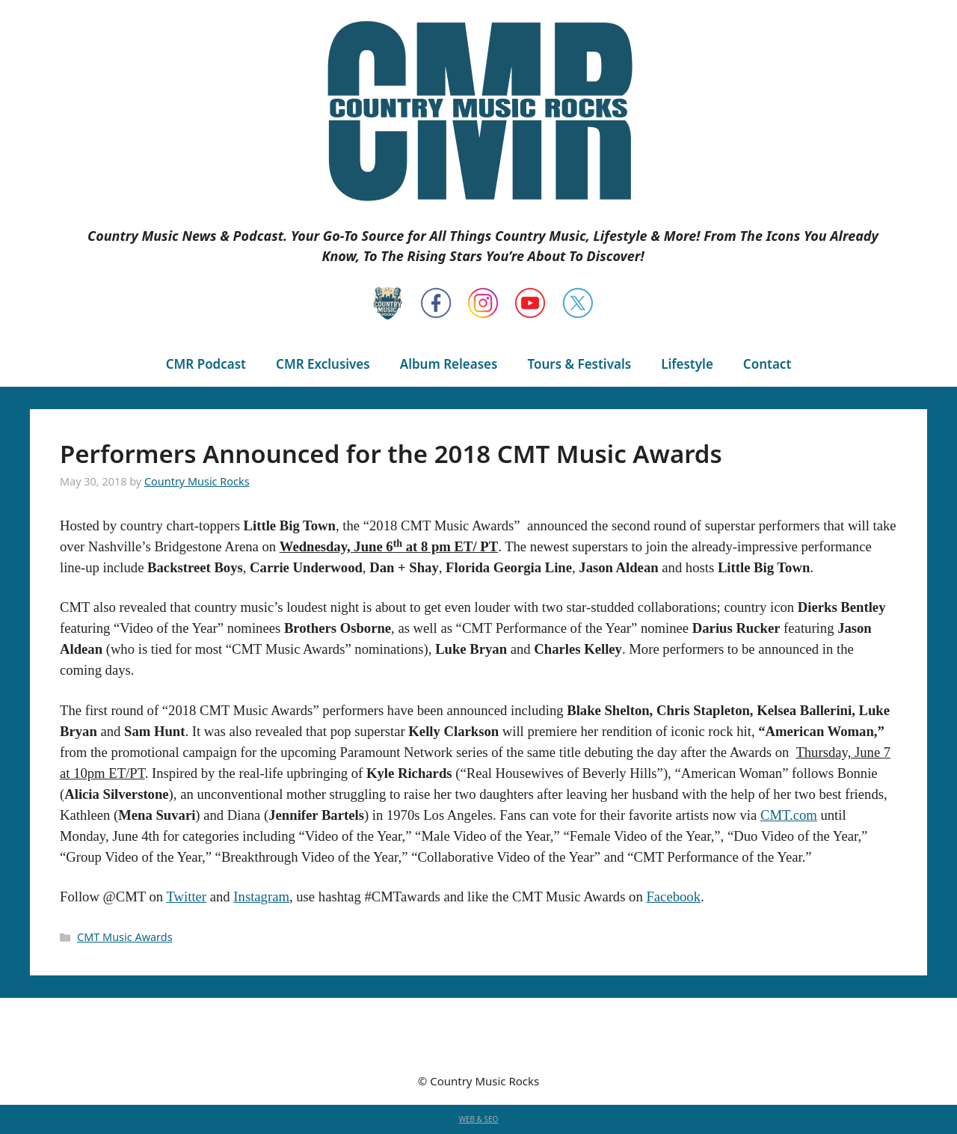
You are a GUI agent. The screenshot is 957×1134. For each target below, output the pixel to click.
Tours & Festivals (579, 364)
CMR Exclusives (323, 364)
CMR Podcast (206, 364)
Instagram (261, 896)
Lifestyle (687, 364)
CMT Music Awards (124, 937)
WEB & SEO (479, 1119)
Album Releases (449, 364)
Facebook (673, 896)
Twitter (186, 896)
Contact (767, 364)
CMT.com (788, 815)
